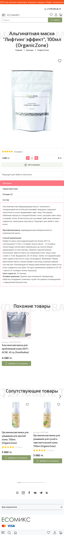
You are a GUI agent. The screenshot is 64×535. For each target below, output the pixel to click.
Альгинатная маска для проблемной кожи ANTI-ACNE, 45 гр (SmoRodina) (15, 349)
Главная (18, 50)
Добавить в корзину (16, 363)
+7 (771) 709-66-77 (54, 9)
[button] (4, 396)
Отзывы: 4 (50, 450)
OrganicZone (43, 50)
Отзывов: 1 (18, 152)
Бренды (30, 50)
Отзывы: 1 (19, 447)
